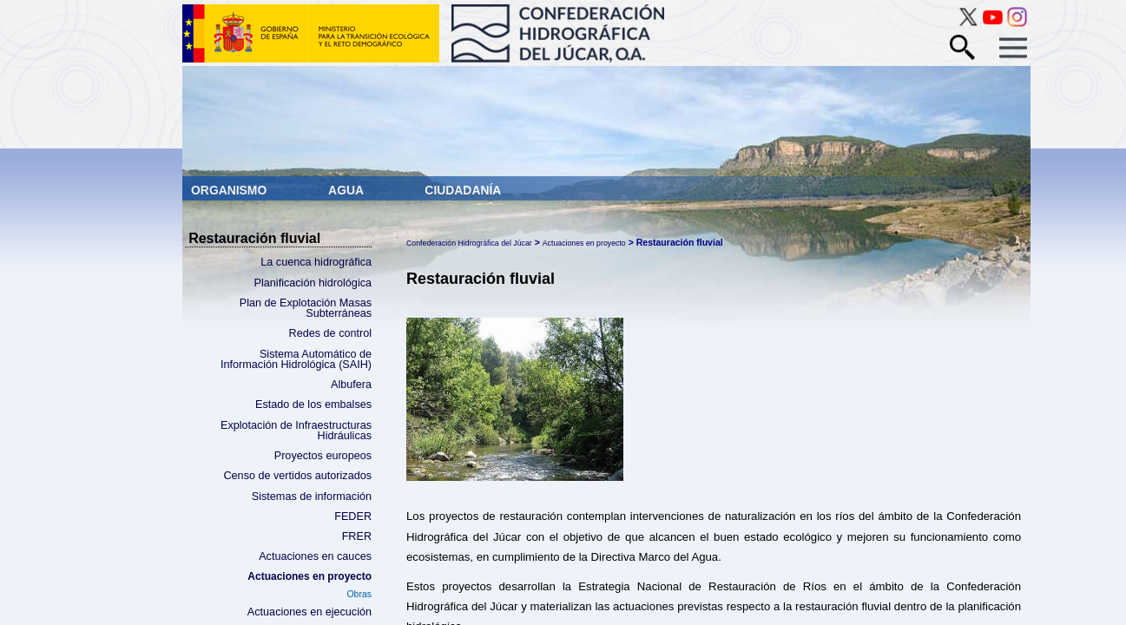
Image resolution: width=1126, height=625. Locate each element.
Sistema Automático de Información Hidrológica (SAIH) (296, 360)
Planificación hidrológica (313, 283)
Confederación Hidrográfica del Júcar (469, 243)
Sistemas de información (312, 496)
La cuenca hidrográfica (316, 262)
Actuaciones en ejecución (309, 612)
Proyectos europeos (323, 456)
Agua (347, 190)
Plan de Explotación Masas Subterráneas (306, 308)
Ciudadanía (463, 190)
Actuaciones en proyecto (309, 576)
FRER (357, 536)
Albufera (351, 384)
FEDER (353, 516)
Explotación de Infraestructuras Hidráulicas (296, 431)
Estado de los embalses (313, 404)
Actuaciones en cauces (315, 556)
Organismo (230, 190)
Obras (359, 594)
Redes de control (330, 333)
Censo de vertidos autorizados (297, 476)
